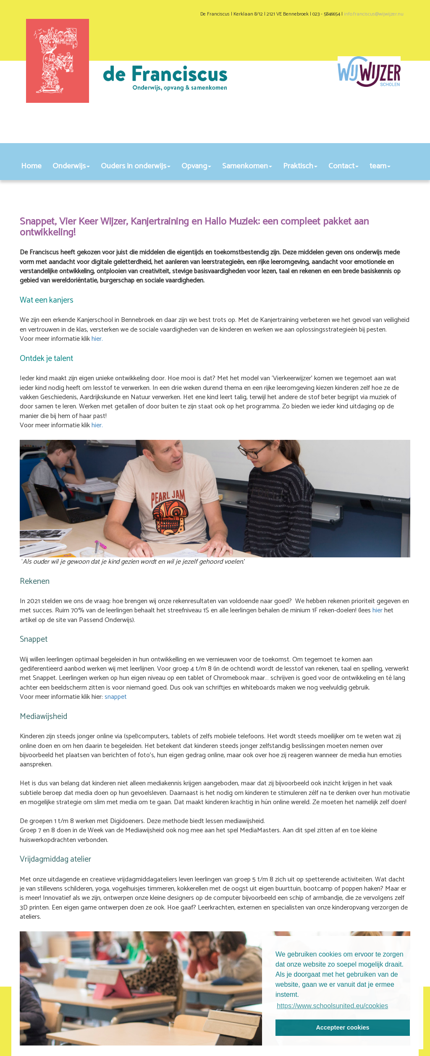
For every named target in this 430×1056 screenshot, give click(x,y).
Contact (343, 166)
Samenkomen (247, 166)
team (380, 166)
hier (377, 610)
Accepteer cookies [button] (342, 1027)
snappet (116, 697)
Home (31, 166)
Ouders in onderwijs (135, 166)
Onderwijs (71, 166)
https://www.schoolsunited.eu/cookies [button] (332, 1005)
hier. (98, 339)
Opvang (196, 166)
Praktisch (300, 166)
